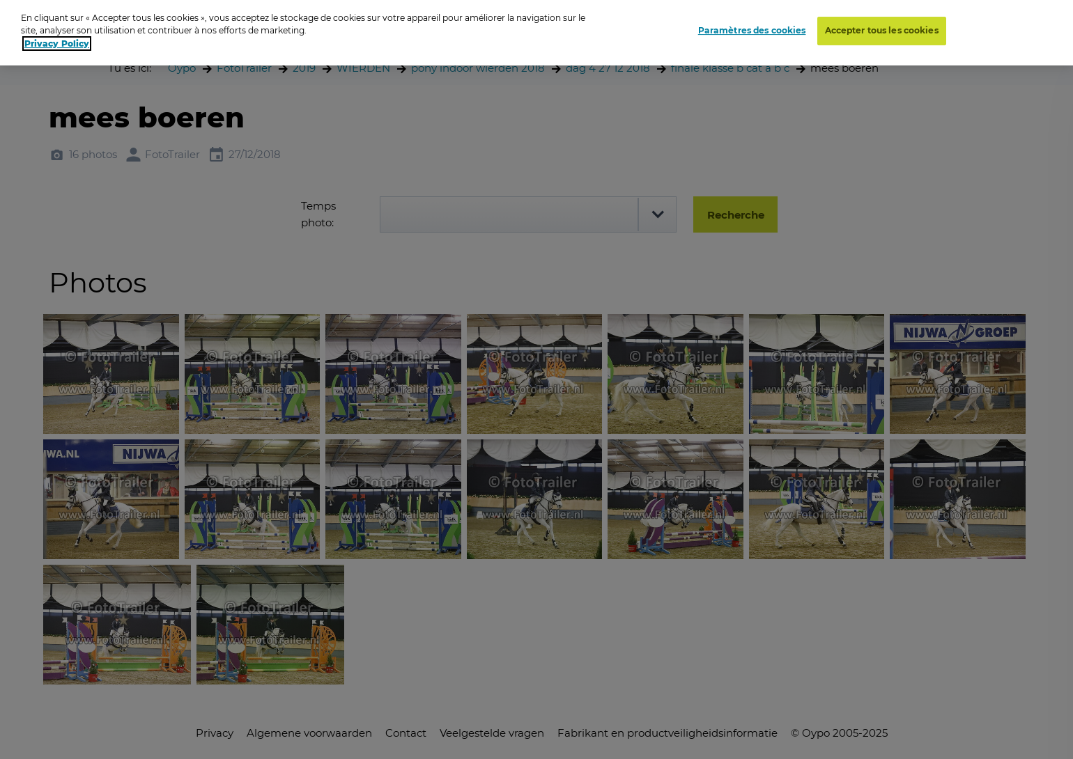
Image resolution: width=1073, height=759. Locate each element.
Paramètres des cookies (752, 25)
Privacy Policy (56, 38)
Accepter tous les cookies (882, 25)
